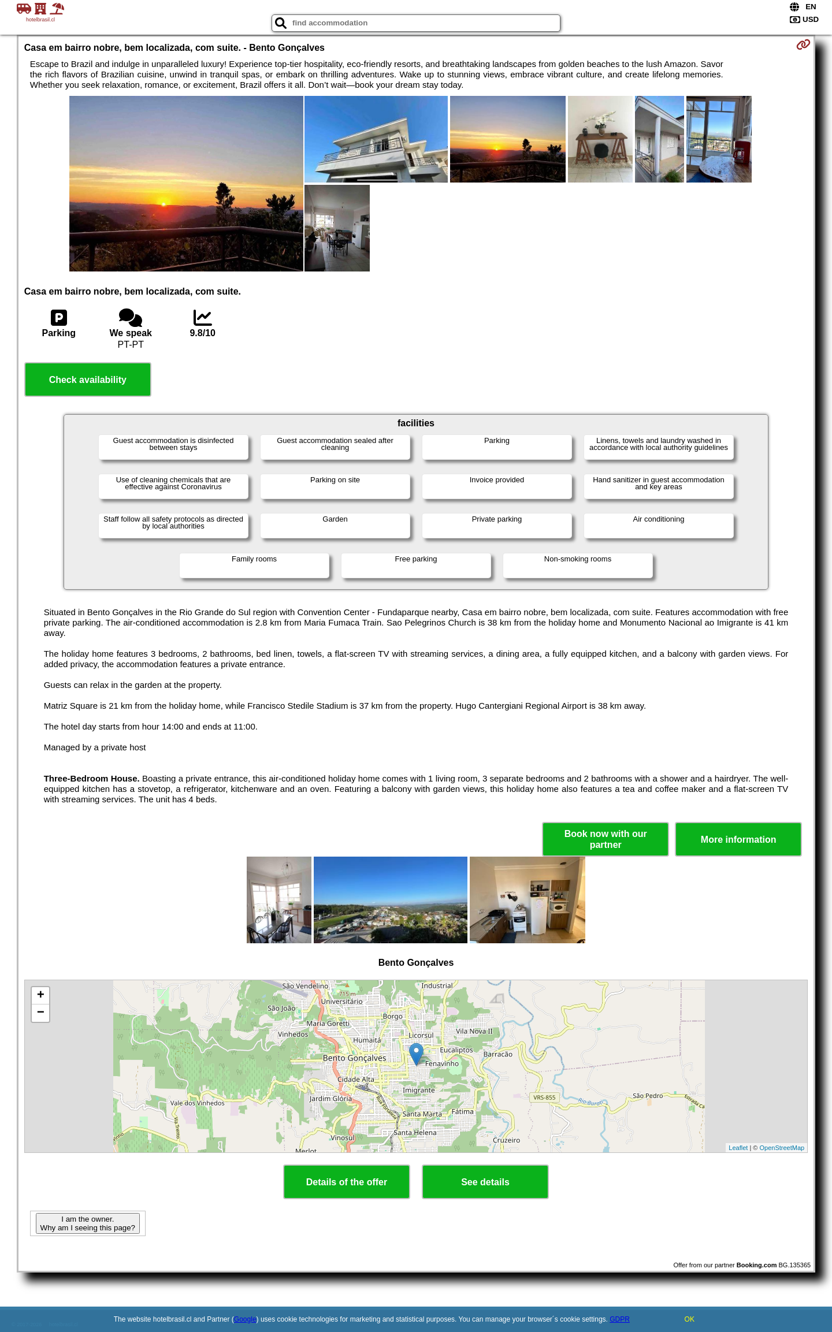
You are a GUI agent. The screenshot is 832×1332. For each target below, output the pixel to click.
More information (739, 839)
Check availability (88, 380)
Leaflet (738, 1147)
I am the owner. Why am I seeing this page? (87, 1223)
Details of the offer (346, 1182)
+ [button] (40, 995)
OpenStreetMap (782, 1147)
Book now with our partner (605, 839)
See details (485, 1182)
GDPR (620, 1319)
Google (245, 1319)
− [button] (40, 1013)
